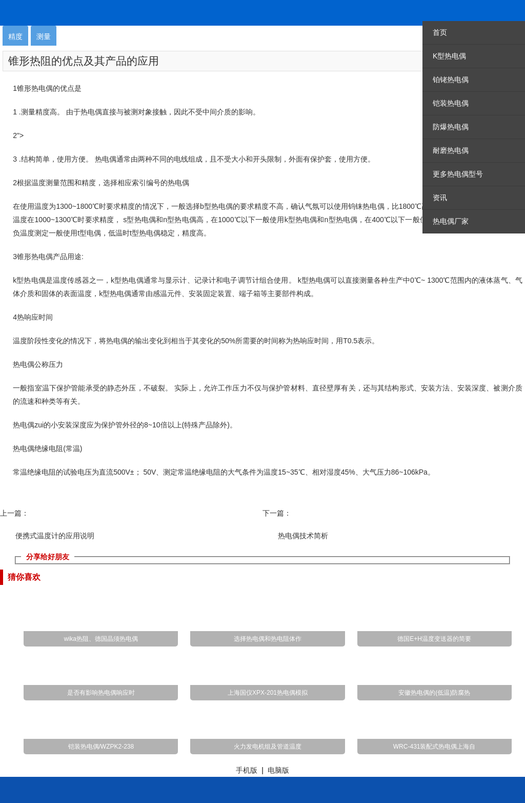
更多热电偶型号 (458, 174)
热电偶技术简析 (303, 536)
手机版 (246, 770)
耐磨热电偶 (451, 150)
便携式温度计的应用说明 (54, 536)
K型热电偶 (449, 56)
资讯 (440, 197)
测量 (43, 36)
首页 (440, 32)
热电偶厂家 (451, 221)
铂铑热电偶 (451, 79)
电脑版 (278, 770)
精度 (15, 36)
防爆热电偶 (451, 127)
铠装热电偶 (451, 103)
